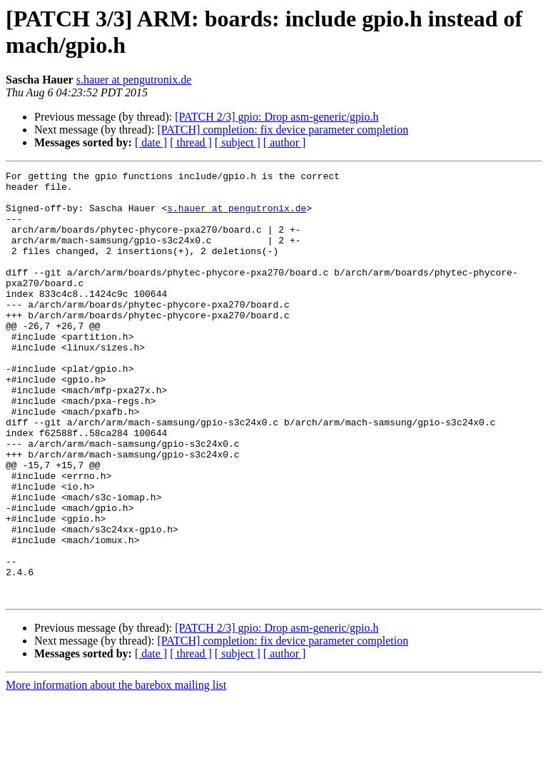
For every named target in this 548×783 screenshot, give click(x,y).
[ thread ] (191, 142)
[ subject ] (237, 142)
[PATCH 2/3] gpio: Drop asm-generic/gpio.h (276, 117)
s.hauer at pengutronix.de (134, 80)
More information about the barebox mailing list (116, 770)
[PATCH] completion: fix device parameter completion (282, 129)
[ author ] (284, 142)
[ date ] (151, 142)
